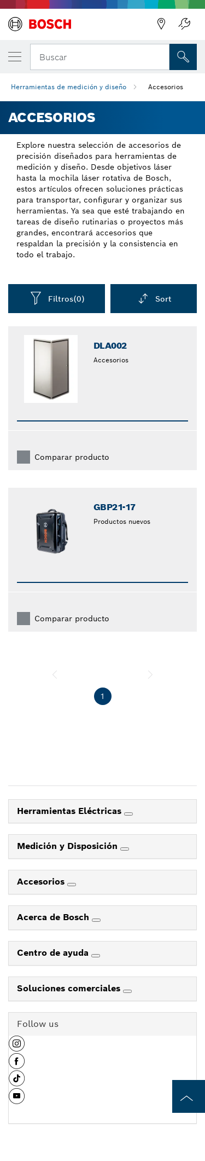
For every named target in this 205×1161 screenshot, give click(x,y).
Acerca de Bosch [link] (54, 917)
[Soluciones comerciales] (127, 991)
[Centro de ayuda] (95, 955)
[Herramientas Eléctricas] (128, 814)
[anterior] (54, 674)
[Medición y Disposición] (124, 849)
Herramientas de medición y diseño (68, 87)
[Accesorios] (71, 884)
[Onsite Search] (183, 57)
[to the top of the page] (188, 1096)
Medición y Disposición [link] (68, 846)
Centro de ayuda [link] (54, 952)
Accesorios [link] (42, 881)
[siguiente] (150, 674)
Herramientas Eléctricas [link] (70, 811)
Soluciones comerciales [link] (70, 988)
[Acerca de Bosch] (96, 920)
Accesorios (165, 87)
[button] (17, 1048)
